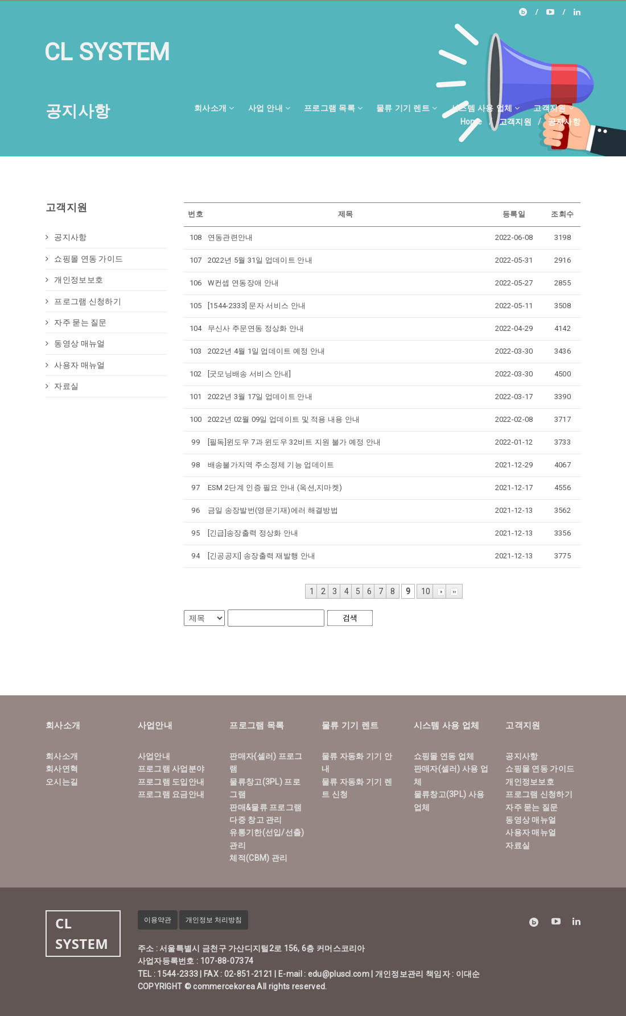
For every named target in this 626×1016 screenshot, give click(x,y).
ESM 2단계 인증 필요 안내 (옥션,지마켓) (275, 487)
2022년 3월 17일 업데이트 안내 (260, 396)
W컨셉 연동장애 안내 (243, 283)
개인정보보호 (74, 279)
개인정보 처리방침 (214, 920)
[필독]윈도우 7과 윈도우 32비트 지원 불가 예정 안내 (294, 442)
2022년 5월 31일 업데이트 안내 (260, 260)
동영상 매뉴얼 (75, 343)
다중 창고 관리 (255, 819)
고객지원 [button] (553, 107)
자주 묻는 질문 (76, 322)
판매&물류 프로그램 (265, 807)
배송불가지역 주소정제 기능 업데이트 (271, 465)
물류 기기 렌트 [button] (406, 107)
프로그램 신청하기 (83, 301)
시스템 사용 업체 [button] (485, 107)
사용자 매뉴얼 (75, 365)
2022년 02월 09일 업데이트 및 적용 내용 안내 (284, 419)
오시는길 (62, 781)
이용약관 (157, 920)
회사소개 (62, 756)
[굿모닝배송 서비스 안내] (249, 374)
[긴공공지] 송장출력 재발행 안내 (261, 555)
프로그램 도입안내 (171, 781)
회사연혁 (62, 768)
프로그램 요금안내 (171, 794)
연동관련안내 (230, 237)
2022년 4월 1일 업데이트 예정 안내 (267, 351)
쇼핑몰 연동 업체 (444, 756)
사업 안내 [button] (269, 107)
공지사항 (66, 237)
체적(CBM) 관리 (258, 857)
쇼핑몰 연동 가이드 (84, 258)
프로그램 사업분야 (171, 768)
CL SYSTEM (107, 52)
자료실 (62, 386)
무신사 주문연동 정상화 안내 (256, 328)
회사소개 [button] (214, 107)
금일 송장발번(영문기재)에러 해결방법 (273, 510)
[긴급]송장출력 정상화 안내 (253, 533)
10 (426, 591)
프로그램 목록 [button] (333, 107)
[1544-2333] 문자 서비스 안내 (257, 305)
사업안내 (154, 756)
